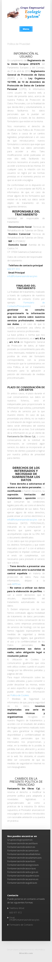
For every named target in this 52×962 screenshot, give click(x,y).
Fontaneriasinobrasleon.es (21, 847)
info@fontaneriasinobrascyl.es (22, 276)
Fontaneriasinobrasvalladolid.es (23, 854)
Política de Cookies (19, 695)
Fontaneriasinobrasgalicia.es (22, 882)
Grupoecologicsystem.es (20, 839)
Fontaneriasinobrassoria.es (21, 868)
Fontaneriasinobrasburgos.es (22, 872)
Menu (26, 28)
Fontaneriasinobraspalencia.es (23, 875)
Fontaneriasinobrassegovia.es (23, 864)
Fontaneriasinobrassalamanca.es (24, 857)
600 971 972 (13, 269)
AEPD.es (16, 584)
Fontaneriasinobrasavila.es (21, 861)
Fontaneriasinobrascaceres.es (22, 879)
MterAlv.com (26, 953)
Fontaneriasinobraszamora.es (23, 850)
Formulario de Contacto (21, 924)
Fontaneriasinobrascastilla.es (22, 843)
